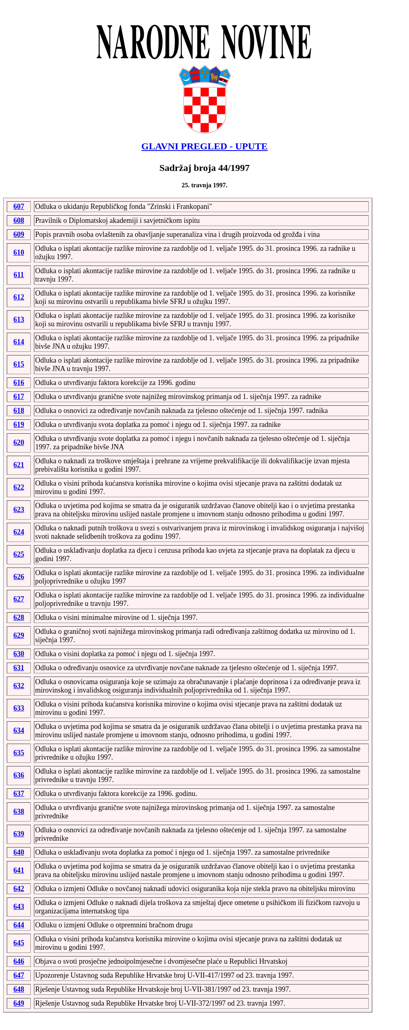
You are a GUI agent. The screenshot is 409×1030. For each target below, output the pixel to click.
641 (19, 870)
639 (19, 834)
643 (19, 907)
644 (19, 925)
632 (19, 686)
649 (19, 1003)
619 (19, 425)
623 (19, 510)
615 (19, 364)
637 (19, 794)
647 (19, 975)
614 (19, 342)
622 (19, 487)
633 (19, 708)
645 (19, 943)
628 (19, 617)
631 (19, 668)
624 (19, 532)
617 (19, 397)
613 (19, 319)
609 (19, 234)
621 (19, 465)
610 (19, 252)
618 (19, 411)
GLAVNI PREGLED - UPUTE (204, 146)
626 (19, 577)
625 (19, 554)
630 (19, 654)
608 (19, 220)
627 (19, 599)
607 (19, 206)
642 (19, 889)
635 (19, 753)
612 (19, 297)
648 (19, 989)
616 (19, 383)
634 (19, 730)
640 (19, 852)
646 (19, 961)
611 (19, 275)
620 (19, 443)
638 (19, 812)
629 (19, 635)
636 (19, 775)
